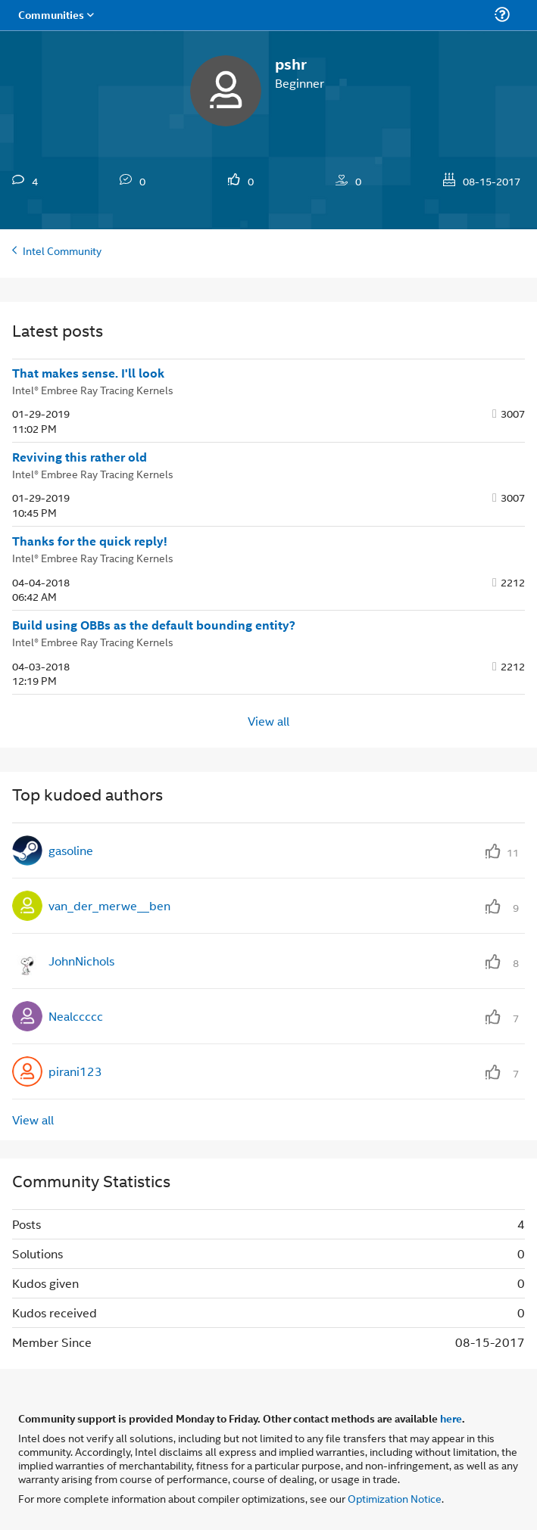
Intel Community (62, 250)
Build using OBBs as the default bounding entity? (153, 625)
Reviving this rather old (79, 457)
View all (268, 720)
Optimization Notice (395, 1498)
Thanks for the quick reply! (89, 541)
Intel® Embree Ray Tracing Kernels (92, 389)
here (451, 1418)
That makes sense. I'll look (88, 373)
